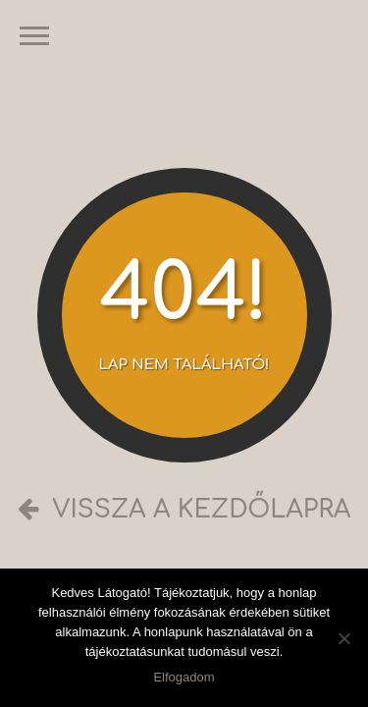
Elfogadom (183, 677)
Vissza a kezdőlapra (184, 509)
